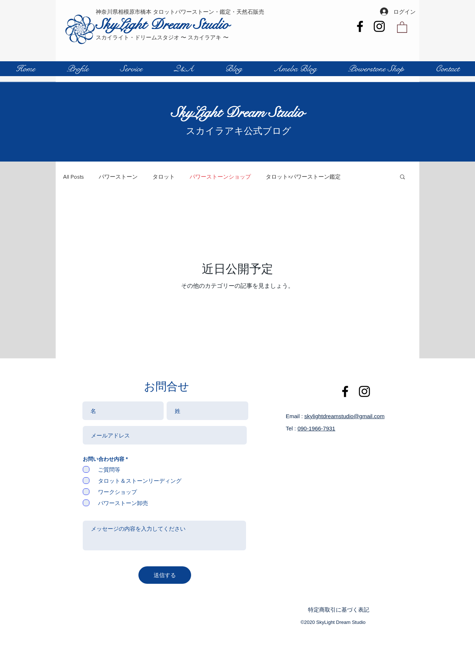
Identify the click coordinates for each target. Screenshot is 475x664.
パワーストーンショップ (220, 176)
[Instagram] (379, 26)
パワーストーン (118, 176)
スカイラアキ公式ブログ (238, 131)
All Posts (73, 176)
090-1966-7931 (316, 428)
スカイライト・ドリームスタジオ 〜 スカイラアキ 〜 (162, 37)
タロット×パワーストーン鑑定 (303, 176)
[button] (402, 27)
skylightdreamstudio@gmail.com (344, 416)
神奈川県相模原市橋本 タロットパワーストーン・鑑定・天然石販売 (180, 12)
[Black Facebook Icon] (360, 26)
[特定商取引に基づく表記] (341, 609)
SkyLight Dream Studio (162, 24)
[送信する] (164, 575)
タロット (164, 176)
